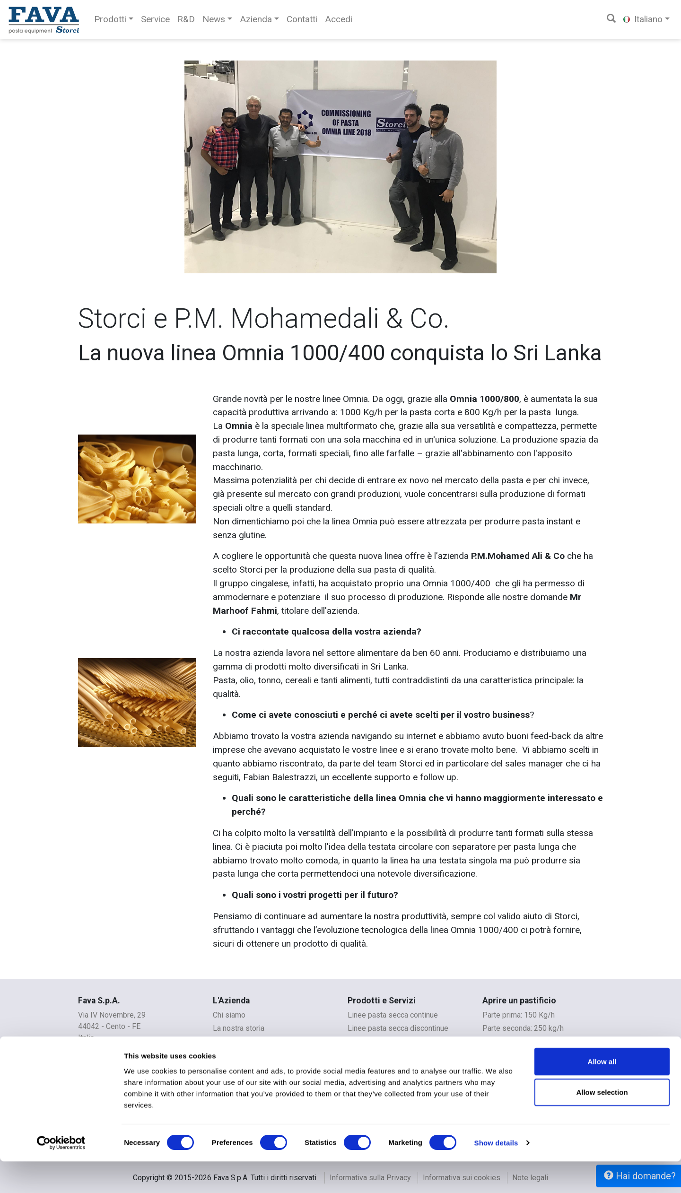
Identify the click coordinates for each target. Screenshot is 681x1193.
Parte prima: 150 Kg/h (518, 1014)
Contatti (302, 19)
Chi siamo (229, 1014)
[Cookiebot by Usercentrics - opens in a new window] (61, 1174)
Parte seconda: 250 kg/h (523, 1028)
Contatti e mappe (241, 1041)
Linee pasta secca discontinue (398, 1028)
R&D (186, 19)
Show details (496, 1174)
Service (155, 19)
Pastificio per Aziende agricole (533, 1054)
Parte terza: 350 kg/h (517, 1041)
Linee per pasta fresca (385, 1041)
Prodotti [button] (110, 19)
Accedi (338, 19)
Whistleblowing (238, 1054)
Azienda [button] (256, 19)
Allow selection (602, 1124)
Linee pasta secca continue (393, 1014)
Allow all (602, 1093)
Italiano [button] (643, 19)
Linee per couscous (380, 1054)
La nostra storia (238, 1028)
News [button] (213, 19)
